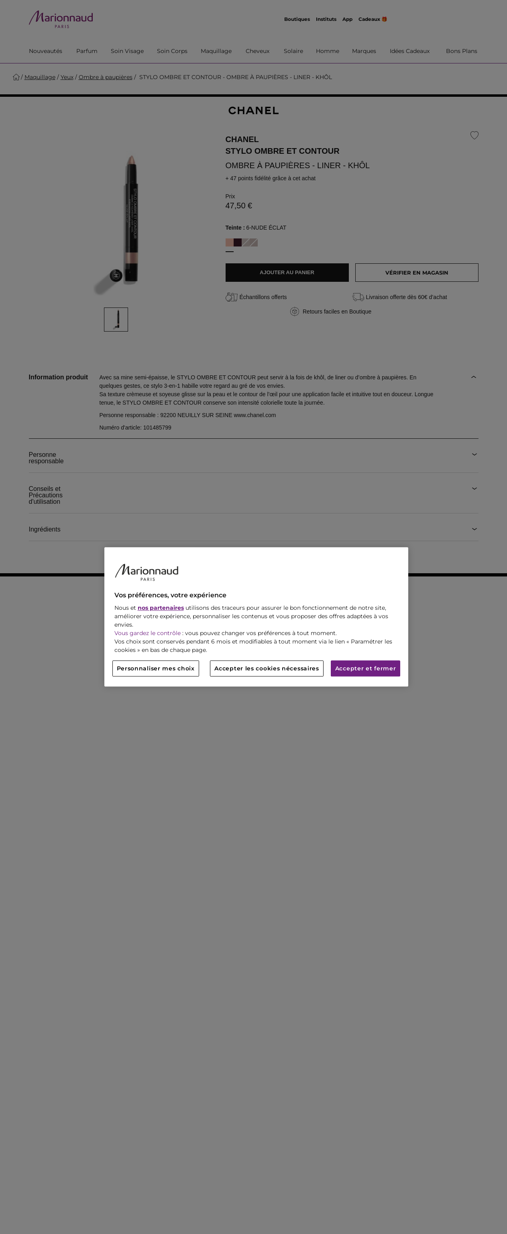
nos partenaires (161, 608)
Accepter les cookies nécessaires (266, 668)
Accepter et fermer (365, 668)
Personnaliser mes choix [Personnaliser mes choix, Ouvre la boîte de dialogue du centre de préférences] (156, 668)
